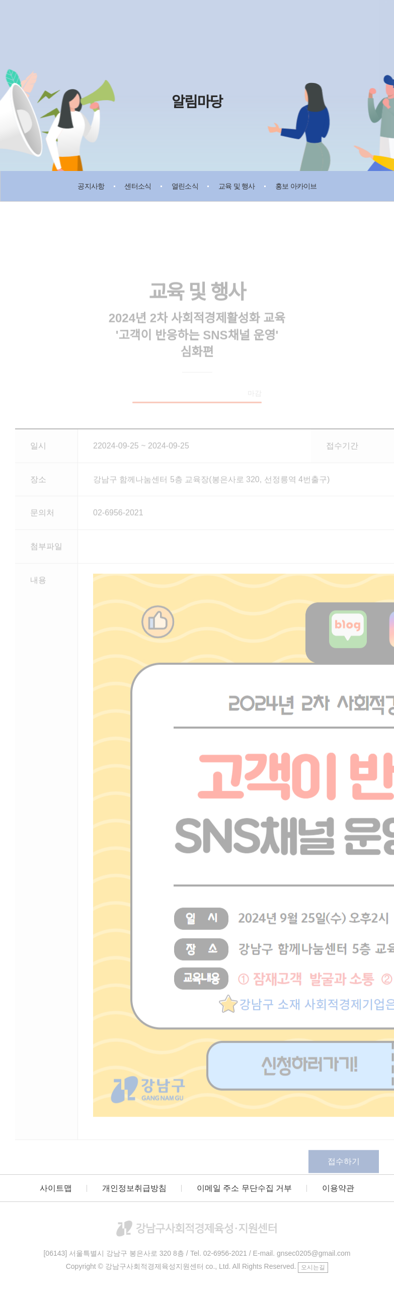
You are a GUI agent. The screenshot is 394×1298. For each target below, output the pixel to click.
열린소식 (185, 186)
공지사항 (90, 186)
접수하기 (344, 1166)
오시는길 (313, 1267)
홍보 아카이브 (296, 186)
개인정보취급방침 (134, 1188)
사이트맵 (56, 1188)
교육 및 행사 (236, 186)
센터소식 (137, 186)
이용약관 (338, 1188)
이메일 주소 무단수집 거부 (244, 1188)
